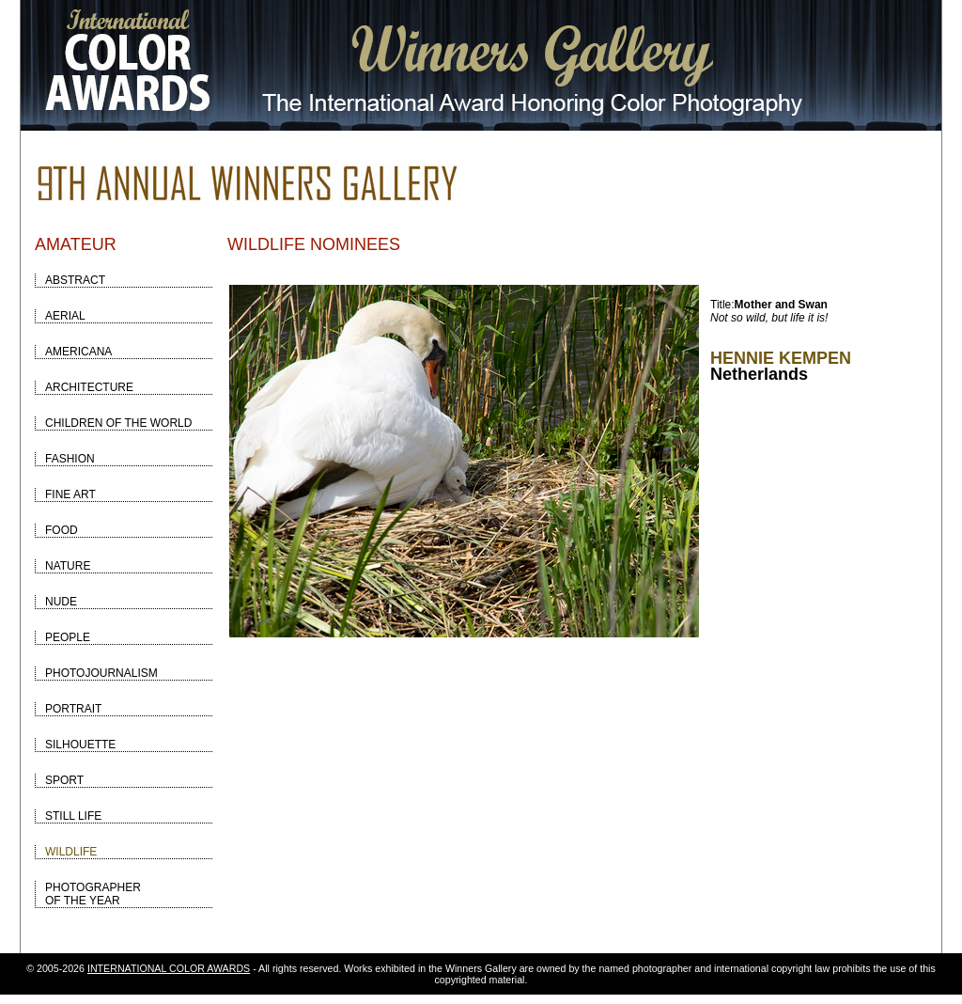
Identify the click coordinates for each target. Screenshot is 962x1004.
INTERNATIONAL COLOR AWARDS (168, 968)
